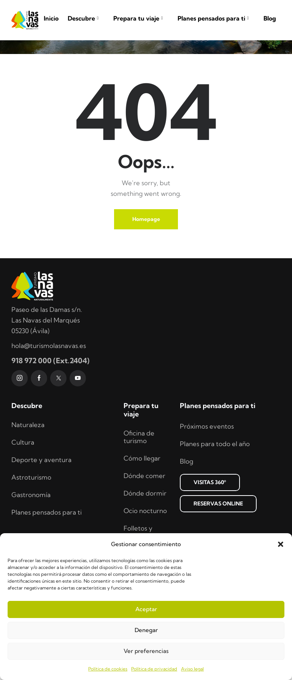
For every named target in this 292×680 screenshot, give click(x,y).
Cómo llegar (142, 498)
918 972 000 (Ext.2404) (50, 400)
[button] (280, 544)
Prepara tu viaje (140, 18)
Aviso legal (192, 669)
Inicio (51, 18)
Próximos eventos (207, 466)
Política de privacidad (154, 669)
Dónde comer (144, 516)
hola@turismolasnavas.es (48, 386)
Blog (269, 18)
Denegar (146, 630)
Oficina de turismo (139, 477)
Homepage (146, 259)
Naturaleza (27, 465)
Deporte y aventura (41, 500)
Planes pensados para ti (216, 18)
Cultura (22, 482)
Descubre (86, 18)
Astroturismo (31, 517)
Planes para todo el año (215, 484)
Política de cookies (107, 669)
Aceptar (146, 609)
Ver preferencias (146, 651)
